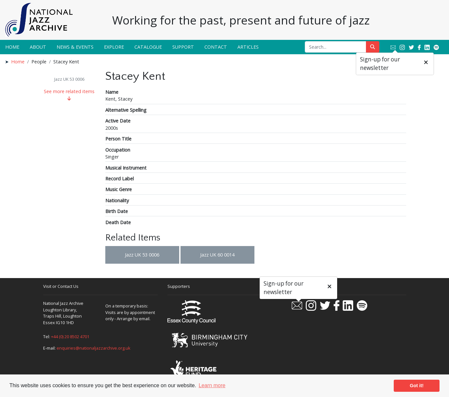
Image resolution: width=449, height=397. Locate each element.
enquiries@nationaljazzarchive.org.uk (93, 348)
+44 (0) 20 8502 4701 (70, 336)
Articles (248, 47)
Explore (114, 47)
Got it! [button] (416, 385)
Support (183, 47)
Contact (215, 47)
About (38, 47)
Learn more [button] (212, 385)
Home (12, 47)
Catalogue (148, 47)
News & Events (75, 47)
